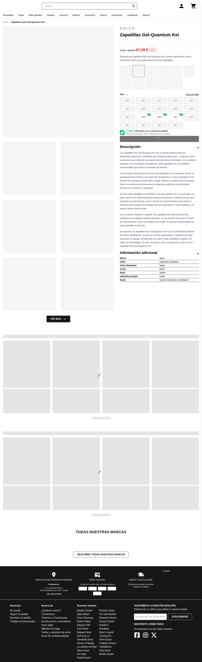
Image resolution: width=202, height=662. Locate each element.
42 (127, 117)
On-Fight (81, 654)
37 (159, 100)
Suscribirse (180, 617)
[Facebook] (137, 635)
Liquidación (132, 15)
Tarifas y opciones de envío (56, 632)
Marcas (146, 15)
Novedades (8, 15)
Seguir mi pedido (19, 614)
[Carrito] (194, 6)
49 (175, 125)
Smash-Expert (106, 621)
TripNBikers (105, 647)
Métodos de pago (50, 629)
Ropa (21, 15)
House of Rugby (85, 643)
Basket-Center (84, 610)
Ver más (58, 319)
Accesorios (90, 15)
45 (127, 125)
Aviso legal (47, 625)
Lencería (63, 15)
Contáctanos (53, 585)
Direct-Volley (83, 621)
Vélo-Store (105, 650)
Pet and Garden (107, 614)
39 (127, 109)
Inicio (5, 22)
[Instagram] (145, 635)
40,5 (175, 109)
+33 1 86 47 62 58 (54, 594)
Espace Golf (83, 625)
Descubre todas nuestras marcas (101, 555)
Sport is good (106, 632)
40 (159, 109)
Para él (103, 15)
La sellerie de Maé (87, 647)
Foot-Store (82, 629)
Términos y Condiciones (54, 618)
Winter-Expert (106, 654)
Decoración (117, 15)
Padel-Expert (84, 658)
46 (143, 125)
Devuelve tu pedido (141, 587)
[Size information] (127, 94)
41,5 (191, 109)
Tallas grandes (35, 15)
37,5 (175, 100)
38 (191, 100)
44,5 (191, 117)
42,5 (146, 115)
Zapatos (51, 15)
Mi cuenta (15, 610)
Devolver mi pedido (20, 618)
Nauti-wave (83, 650)
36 (143, 100)
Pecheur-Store (107, 610)
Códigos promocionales (22, 621)
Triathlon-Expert (107, 643)
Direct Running (85, 618)
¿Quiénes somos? (51, 610)
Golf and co (83, 636)
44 (178, 115)
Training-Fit (105, 636)
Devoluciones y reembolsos (56, 621)
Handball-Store (85, 640)
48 (159, 125)
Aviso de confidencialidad (55, 636)
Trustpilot (166, 571)
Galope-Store (84, 632)
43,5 (162, 115)
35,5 (127, 100)
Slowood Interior (108, 618)
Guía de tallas (192, 94)
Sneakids (104, 629)
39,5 (143, 109)
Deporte (76, 15)
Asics (159, 28)
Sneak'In (103, 625)
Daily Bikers (83, 614)
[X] (154, 635)
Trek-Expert (105, 640)
